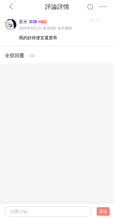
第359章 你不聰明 (57, 28)
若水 (23, 21)
